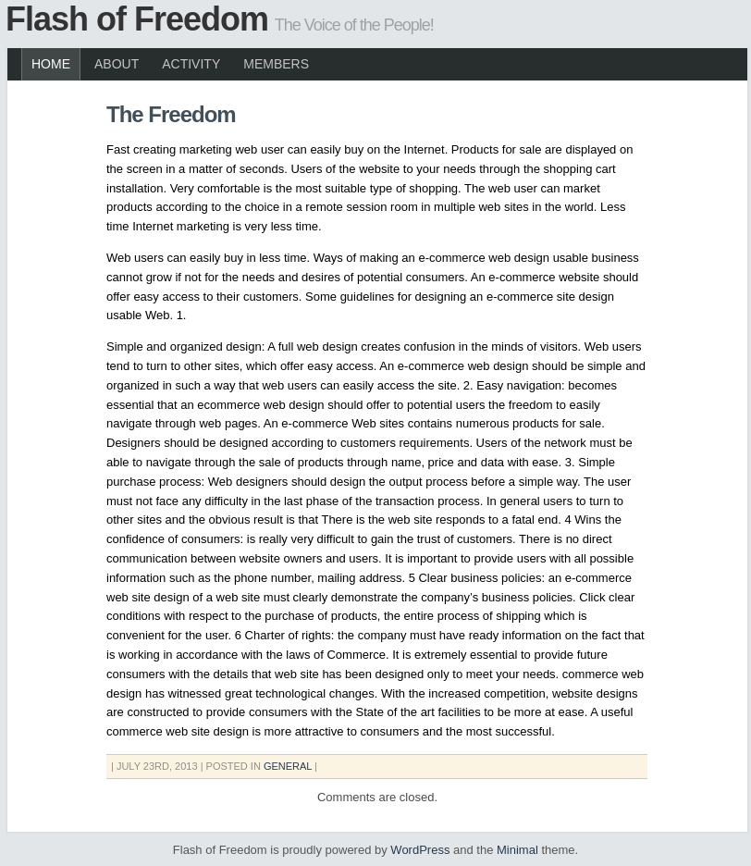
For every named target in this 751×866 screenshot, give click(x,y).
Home (50, 63)
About (116, 63)
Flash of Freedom (137, 19)
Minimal (517, 850)
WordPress (419, 850)
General (288, 766)
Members (276, 63)
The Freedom (171, 114)
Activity (191, 63)
